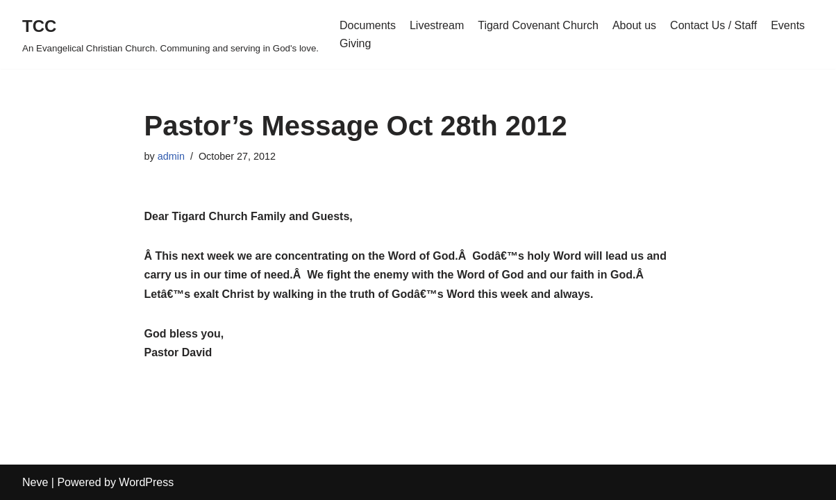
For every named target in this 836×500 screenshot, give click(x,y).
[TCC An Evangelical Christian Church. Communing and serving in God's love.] (170, 34)
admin (171, 156)
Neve (35, 482)
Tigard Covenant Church (538, 25)
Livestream (437, 25)
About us (634, 25)
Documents (368, 25)
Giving (355, 43)
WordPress (146, 482)
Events (788, 25)
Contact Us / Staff (713, 25)
